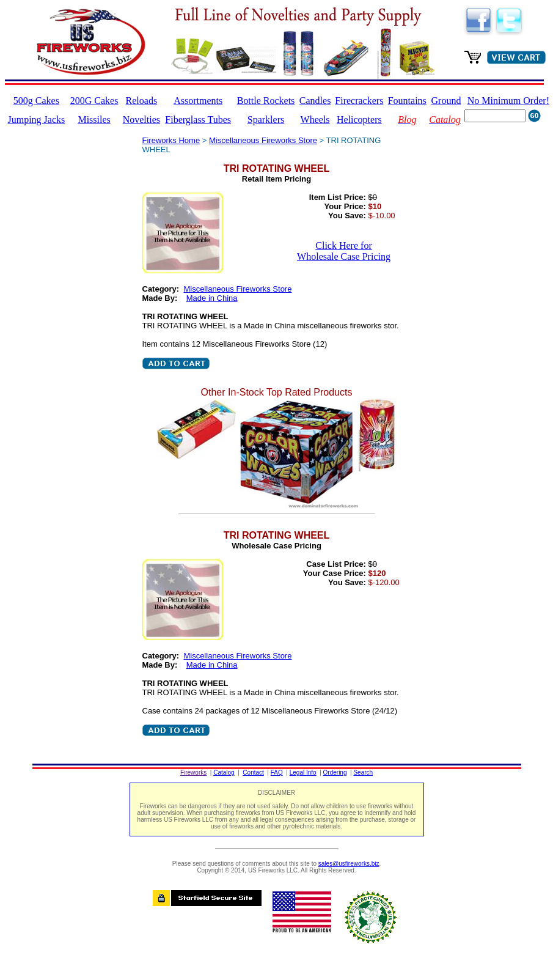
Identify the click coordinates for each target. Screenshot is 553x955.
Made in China (212, 298)
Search (363, 772)
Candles (315, 100)
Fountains (407, 100)
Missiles (94, 119)
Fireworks (193, 772)
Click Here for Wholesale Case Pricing (343, 251)
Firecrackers (359, 100)
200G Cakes (94, 100)
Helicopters (359, 119)
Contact (253, 772)
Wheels (315, 119)
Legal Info (303, 772)
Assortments (198, 100)
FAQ (277, 772)
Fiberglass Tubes (198, 119)
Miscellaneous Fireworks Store (263, 140)
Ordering (335, 772)
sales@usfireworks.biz (348, 863)
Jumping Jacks (36, 119)
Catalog (223, 772)
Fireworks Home (171, 140)
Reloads (142, 100)
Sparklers (265, 119)
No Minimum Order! (508, 100)
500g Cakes (36, 100)
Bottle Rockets (266, 100)
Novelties (141, 119)
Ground (446, 100)
